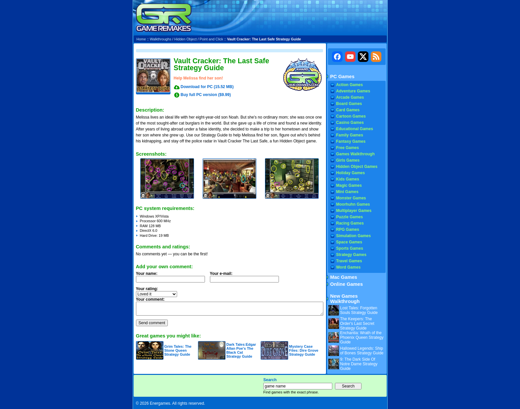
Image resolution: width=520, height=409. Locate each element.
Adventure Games (353, 91)
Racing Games (350, 223)
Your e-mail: (246, 278)
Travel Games (349, 261)
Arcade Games (350, 97)
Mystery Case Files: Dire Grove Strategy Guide (303, 350)
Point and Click (211, 39)
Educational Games (354, 129)
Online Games (346, 284)
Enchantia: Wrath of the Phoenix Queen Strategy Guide (362, 337)
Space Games (349, 242)
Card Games (348, 110)
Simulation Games (353, 235)
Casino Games (350, 122)
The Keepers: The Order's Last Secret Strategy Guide (357, 324)
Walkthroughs (160, 39)
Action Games (349, 84)
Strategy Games (351, 254)
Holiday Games (350, 173)
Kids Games (347, 179)
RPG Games (347, 229)
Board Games (349, 103)
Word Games (348, 267)
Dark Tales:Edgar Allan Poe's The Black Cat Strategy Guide (241, 350)
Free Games (347, 147)
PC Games (342, 76)
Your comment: (150, 299)
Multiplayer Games (354, 210)
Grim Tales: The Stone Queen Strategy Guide (177, 350)
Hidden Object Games (357, 166)
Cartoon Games (351, 116)
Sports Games (349, 248)
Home (141, 39)
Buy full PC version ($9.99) (206, 94)
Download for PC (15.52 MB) (207, 86)
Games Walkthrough (355, 154)
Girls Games (348, 160)
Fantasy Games (351, 141)
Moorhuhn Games (353, 204)
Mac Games (343, 277)
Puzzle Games (349, 217)
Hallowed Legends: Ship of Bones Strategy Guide (362, 350)
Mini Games (347, 191)
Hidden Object (185, 39)
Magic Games (349, 185)
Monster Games (351, 198)
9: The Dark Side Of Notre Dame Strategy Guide (359, 364)
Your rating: (147, 288)
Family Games (349, 135)
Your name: (147, 273)
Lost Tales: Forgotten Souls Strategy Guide (359, 310)
